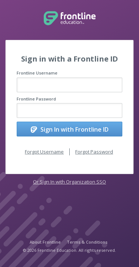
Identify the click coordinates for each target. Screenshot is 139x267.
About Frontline (45, 242)
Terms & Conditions (87, 242)
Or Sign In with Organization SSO (69, 181)
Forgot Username (44, 151)
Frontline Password (36, 99)
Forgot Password (94, 151)
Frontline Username (37, 73)
